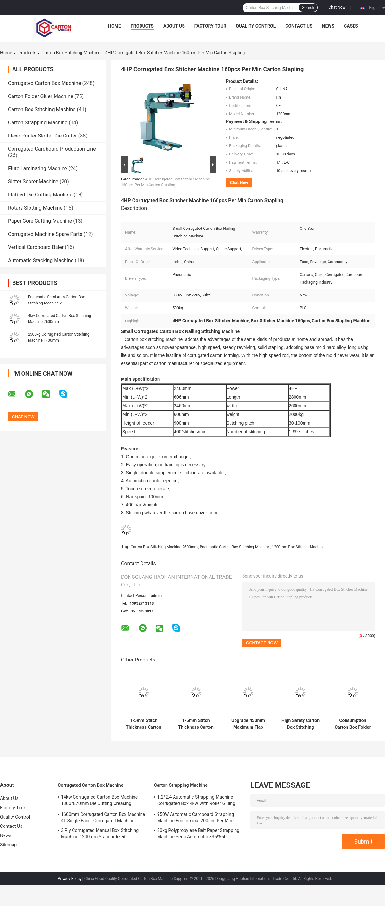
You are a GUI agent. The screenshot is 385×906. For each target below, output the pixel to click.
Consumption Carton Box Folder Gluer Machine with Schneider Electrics (353, 724)
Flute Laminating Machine (37, 168)
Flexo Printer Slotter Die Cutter (42, 136)
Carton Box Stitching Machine (70, 52)
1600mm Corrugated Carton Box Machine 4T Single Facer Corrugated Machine (103, 817)
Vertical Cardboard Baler (36, 247)
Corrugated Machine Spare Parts (45, 234)
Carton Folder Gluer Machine (40, 96)
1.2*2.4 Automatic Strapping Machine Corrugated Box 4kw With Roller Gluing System (196, 801)
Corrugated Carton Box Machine (44, 83)
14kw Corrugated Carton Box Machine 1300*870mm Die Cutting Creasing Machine (99, 801)
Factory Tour (210, 26)
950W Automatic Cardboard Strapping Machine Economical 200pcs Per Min (195, 817)
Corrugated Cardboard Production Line (52, 149)
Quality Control (256, 26)
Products (142, 26)
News (328, 26)
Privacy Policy (69, 879)
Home (114, 26)
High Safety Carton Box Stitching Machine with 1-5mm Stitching (300, 724)
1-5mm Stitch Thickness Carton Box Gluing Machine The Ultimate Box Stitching (196, 724)
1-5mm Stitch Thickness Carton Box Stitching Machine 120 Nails (143, 724)
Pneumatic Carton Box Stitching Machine (235, 547)
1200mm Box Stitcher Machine (298, 547)
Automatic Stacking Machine (40, 260)
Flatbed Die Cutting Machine (40, 195)
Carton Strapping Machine (37, 123)
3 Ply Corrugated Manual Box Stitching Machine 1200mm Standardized (100, 833)
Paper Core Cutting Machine (40, 221)
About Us (174, 26)
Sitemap (8, 844)
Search (308, 7)
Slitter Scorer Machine (33, 182)
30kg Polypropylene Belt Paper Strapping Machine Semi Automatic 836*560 (198, 833)
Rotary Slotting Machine (35, 208)
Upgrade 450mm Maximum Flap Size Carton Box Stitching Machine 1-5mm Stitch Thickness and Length (248, 724)
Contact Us (298, 26)
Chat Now (337, 7)
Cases (351, 26)
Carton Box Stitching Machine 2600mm (164, 547)
